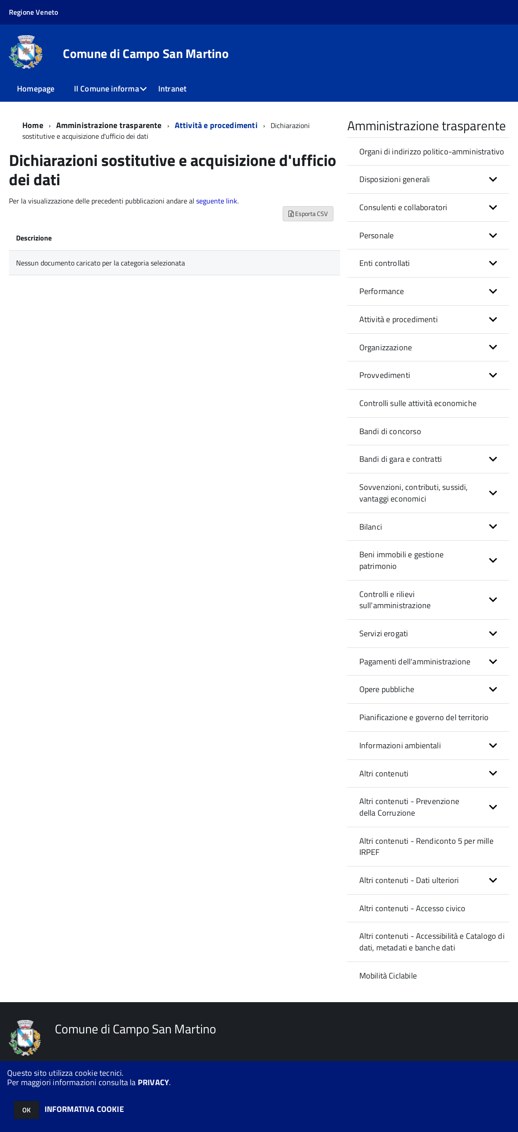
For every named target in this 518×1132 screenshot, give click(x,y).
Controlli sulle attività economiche (418, 403)
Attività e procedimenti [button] (398, 319)
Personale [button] (376, 235)
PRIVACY (153, 1082)
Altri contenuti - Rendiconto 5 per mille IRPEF (426, 846)
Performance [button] (381, 291)
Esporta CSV (308, 213)
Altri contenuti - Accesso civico (412, 908)
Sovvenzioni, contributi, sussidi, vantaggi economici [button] (413, 493)
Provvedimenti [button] (384, 375)
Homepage (35, 89)
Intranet (172, 89)
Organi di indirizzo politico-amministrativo (432, 151)
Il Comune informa (106, 89)
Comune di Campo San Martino (146, 53)
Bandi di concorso (390, 431)
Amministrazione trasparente (109, 125)
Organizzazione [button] (385, 347)
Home (32, 125)
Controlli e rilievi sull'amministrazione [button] (395, 600)
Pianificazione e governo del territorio (424, 717)
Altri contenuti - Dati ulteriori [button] (409, 880)
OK (26, 1110)
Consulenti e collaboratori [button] (403, 207)
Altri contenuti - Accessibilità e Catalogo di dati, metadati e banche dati (432, 942)
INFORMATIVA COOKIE (84, 1109)
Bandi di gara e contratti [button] (400, 459)
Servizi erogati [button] (383, 633)
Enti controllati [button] (384, 263)
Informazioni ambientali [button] (400, 745)
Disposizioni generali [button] (394, 179)
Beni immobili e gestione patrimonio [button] (401, 560)
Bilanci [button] (370, 527)
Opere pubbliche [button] (387, 689)
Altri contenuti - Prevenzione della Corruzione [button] (409, 807)
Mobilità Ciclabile (388, 976)
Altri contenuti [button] (384, 773)
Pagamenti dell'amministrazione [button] (414, 661)
